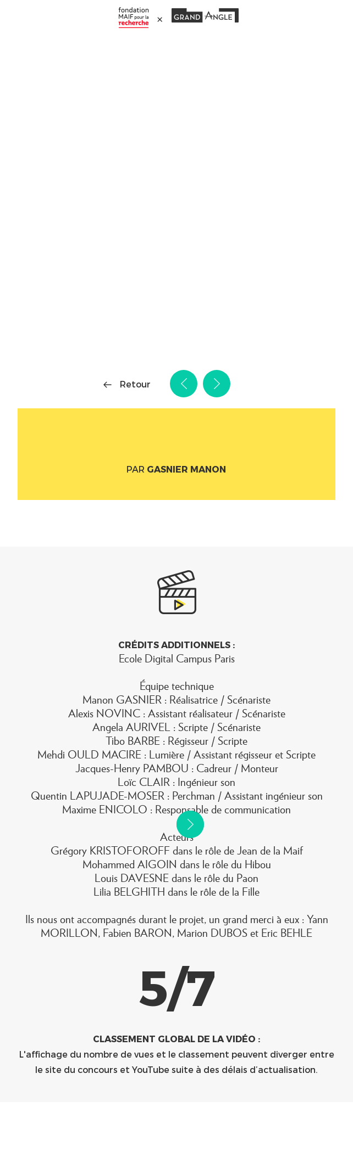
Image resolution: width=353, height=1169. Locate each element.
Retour (135, 384)
